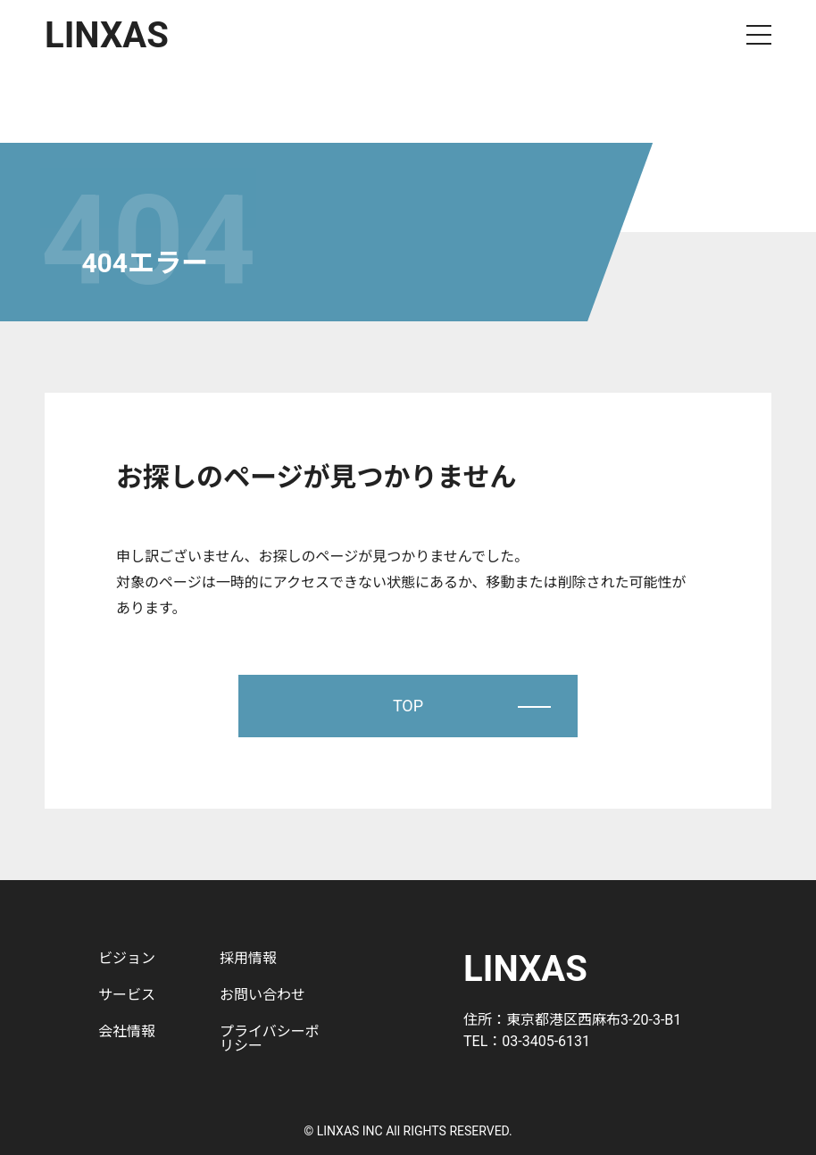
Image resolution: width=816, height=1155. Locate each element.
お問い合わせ (262, 994)
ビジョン (126, 958)
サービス (126, 994)
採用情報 (248, 958)
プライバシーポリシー (270, 1038)
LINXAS (107, 35)
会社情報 (126, 1031)
